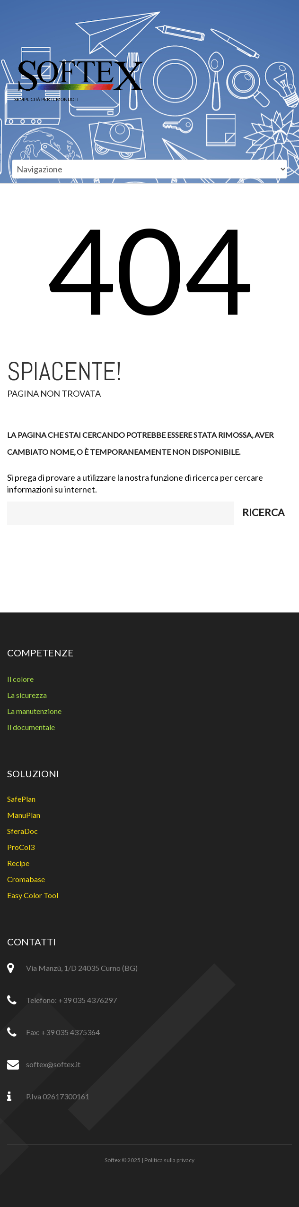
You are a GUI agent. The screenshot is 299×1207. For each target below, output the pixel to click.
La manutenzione (34, 710)
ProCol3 (21, 846)
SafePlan (21, 798)
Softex (113, 1160)
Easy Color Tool (32, 895)
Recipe (18, 862)
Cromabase (26, 879)
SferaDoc (22, 830)
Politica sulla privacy (169, 1160)
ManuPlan (23, 814)
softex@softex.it (53, 1064)
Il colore (20, 678)
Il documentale (31, 726)
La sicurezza (27, 694)
